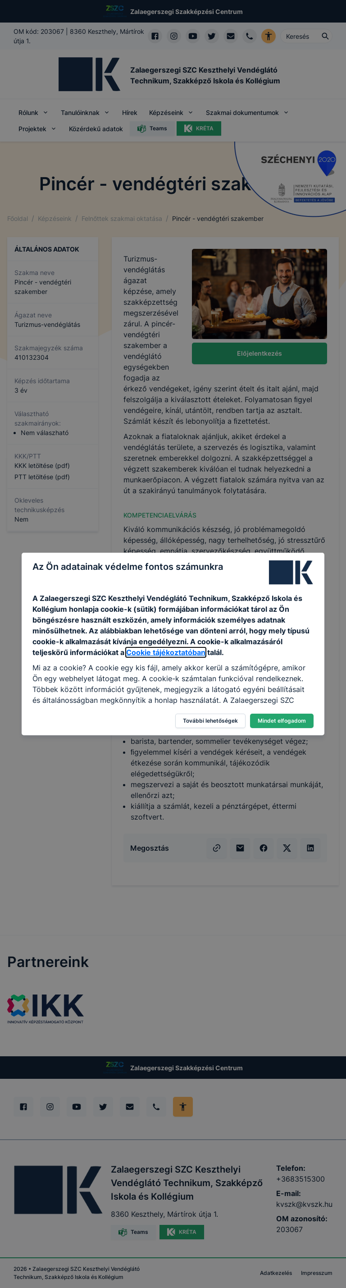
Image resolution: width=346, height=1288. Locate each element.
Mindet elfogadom (282, 720)
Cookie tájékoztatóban (165, 652)
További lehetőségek (210, 720)
